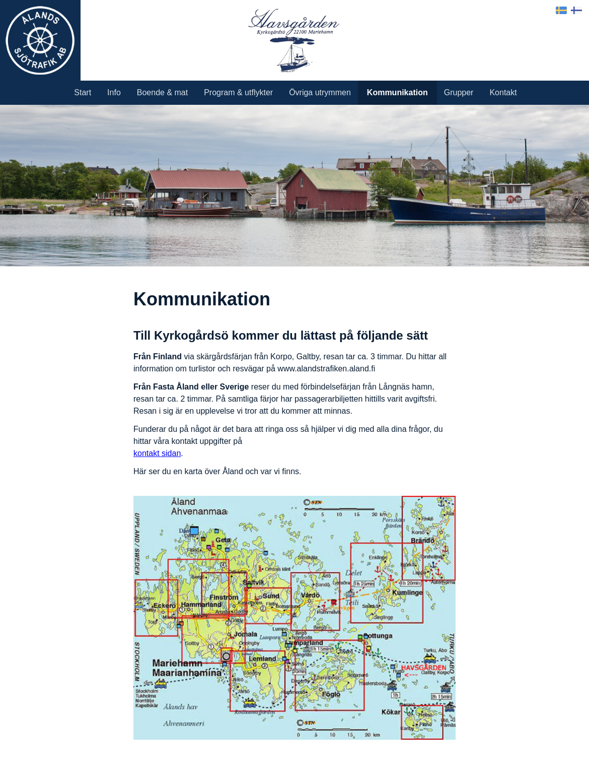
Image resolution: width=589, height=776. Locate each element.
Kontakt (503, 92)
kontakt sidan (157, 453)
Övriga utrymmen (320, 92)
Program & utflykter (238, 92)
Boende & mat (162, 92)
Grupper (459, 92)
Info (114, 92)
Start (82, 92)
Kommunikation (397, 92)
